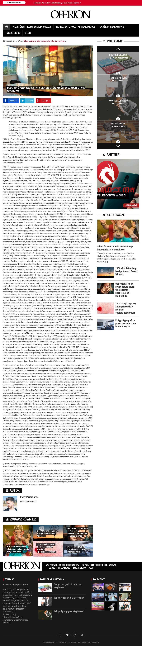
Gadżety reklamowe (111, 27)
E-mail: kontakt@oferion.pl (15, 584)
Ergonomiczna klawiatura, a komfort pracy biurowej (15, 620)
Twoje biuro (12, 33)
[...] (106, 261)
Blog (28, 33)
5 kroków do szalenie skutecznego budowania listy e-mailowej (60, 3)
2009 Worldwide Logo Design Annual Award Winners (46, 533)
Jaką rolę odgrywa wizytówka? (69, 611)
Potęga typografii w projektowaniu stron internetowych (76, 549)
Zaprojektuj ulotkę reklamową (75, 27)
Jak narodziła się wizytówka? (69, 597)
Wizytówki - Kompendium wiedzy (31, 27)
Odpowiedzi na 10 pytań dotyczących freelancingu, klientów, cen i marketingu (77, 532)
